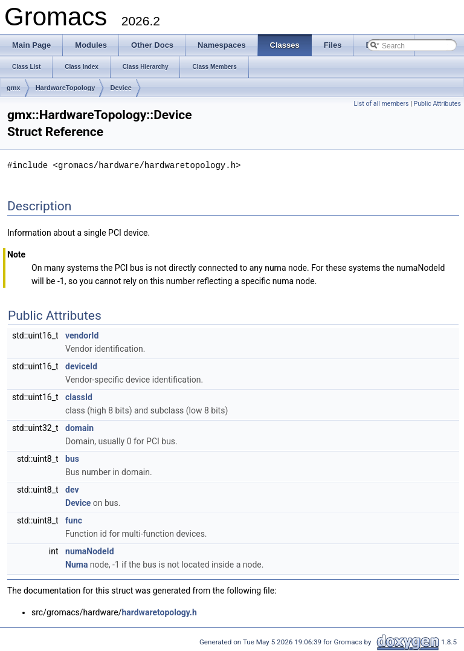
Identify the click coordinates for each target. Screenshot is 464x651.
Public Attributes (437, 104)
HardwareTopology (65, 87)
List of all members (380, 104)
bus (72, 458)
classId (78, 396)
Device (120, 87)
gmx (14, 87)
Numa (76, 564)
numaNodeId (89, 550)
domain (79, 427)
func (73, 520)
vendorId (81, 335)
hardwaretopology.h (158, 612)
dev (72, 489)
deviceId (81, 366)
